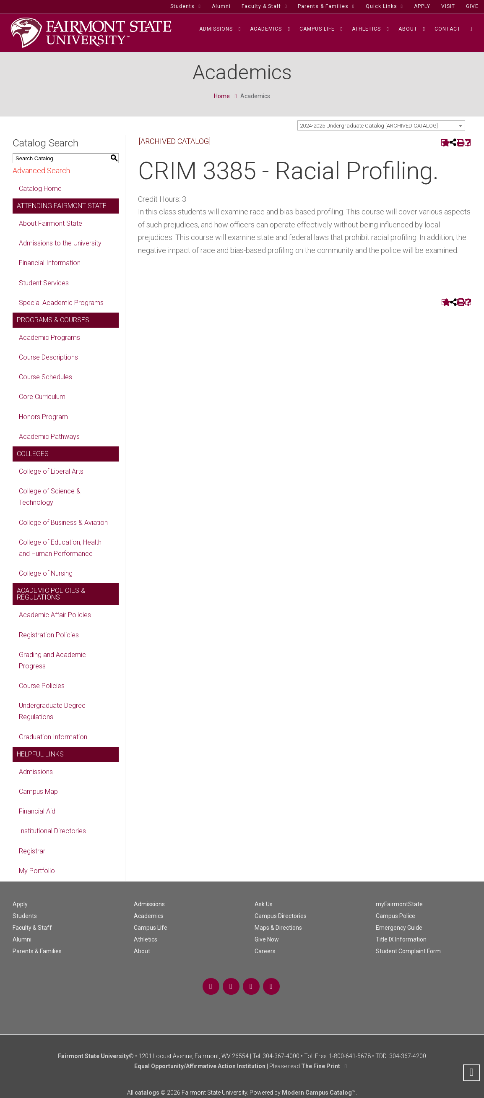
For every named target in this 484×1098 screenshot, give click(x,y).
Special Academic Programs (61, 303)
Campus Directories (281, 916)
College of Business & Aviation (63, 523)
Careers (265, 951)
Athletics (145, 939)
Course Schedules (45, 377)
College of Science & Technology (50, 496)
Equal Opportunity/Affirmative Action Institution (199, 1066)
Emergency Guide (399, 927)
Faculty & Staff (32, 927)
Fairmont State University (93, 1056)
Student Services (44, 283)
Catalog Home (40, 189)
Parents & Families (37, 951)
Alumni (22, 939)
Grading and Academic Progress (52, 660)
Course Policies (42, 686)
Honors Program (43, 417)
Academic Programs (49, 338)
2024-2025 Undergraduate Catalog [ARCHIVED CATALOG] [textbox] (369, 126)
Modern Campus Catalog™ (319, 1092)
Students (25, 916)
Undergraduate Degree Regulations (52, 711)
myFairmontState (399, 904)
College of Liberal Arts (51, 471)
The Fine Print (320, 1066)
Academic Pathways (49, 437)
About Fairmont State (50, 223)
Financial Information (50, 263)
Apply (20, 904)
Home (222, 96)
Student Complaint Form (408, 951)
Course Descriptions (48, 357)
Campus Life (150, 927)
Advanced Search (41, 170)
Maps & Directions (278, 927)
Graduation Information (53, 737)
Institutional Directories (52, 831)
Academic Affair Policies (55, 615)
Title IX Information (401, 939)
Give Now (267, 939)
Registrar (32, 851)
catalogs (147, 1092)
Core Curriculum (42, 397)
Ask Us (264, 904)
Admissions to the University (60, 243)
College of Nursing (46, 573)
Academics (149, 916)
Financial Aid (37, 811)
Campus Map (38, 791)
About (142, 951)
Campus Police (395, 916)
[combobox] (381, 125)
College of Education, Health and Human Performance (60, 548)
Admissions (36, 772)
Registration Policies (49, 635)
